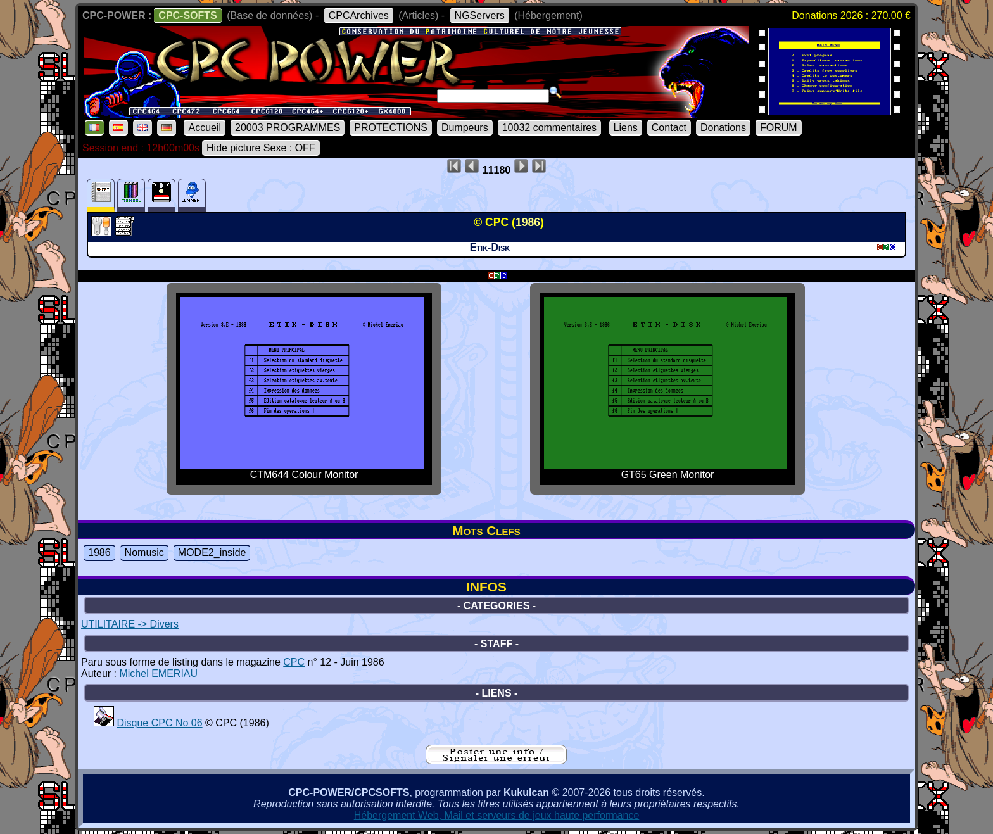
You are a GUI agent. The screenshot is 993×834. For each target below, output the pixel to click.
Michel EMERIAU (158, 673)
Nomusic (144, 552)
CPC (294, 662)
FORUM (778, 127)
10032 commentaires (549, 127)
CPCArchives (359, 15)
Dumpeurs (464, 127)
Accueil (204, 127)
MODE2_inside (212, 552)
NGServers (480, 15)
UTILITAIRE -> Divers (130, 624)
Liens (626, 127)
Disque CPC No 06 (159, 722)
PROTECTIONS (390, 127)
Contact (669, 127)
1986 (99, 552)
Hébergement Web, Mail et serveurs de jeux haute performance (497, 815)
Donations (723, 127)
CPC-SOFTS (187, 15)
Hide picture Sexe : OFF (260, 147)
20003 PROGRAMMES (287, 127)
